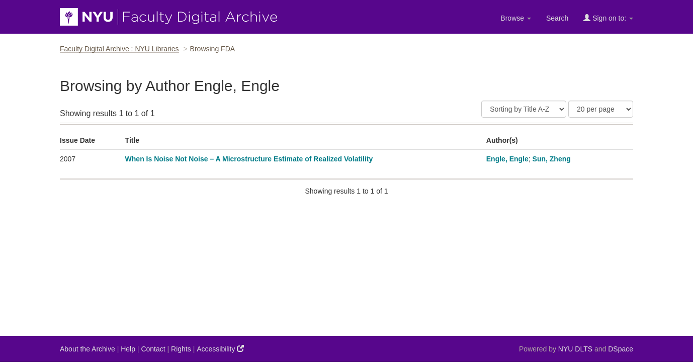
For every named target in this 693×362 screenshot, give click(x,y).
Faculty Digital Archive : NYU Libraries (119, 49)
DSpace (620, 349)
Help (128, 349)
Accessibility (220, 348)
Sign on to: (608, 18)
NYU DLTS (575, 349)
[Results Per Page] (600, 109)
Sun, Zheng (552, 159)
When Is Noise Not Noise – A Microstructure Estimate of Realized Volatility (249, 159)
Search (557, 18)
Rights (181, 349)
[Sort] (523, 109)
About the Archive (87, 349)
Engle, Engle (507, 159)
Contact (153, 349)
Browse (515, 18)
